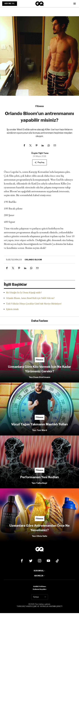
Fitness (39, 106)
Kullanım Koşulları (39, 589)
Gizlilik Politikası (39, 586)
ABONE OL (9, 3)
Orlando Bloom (33, 259)
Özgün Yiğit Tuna (39, 153)
